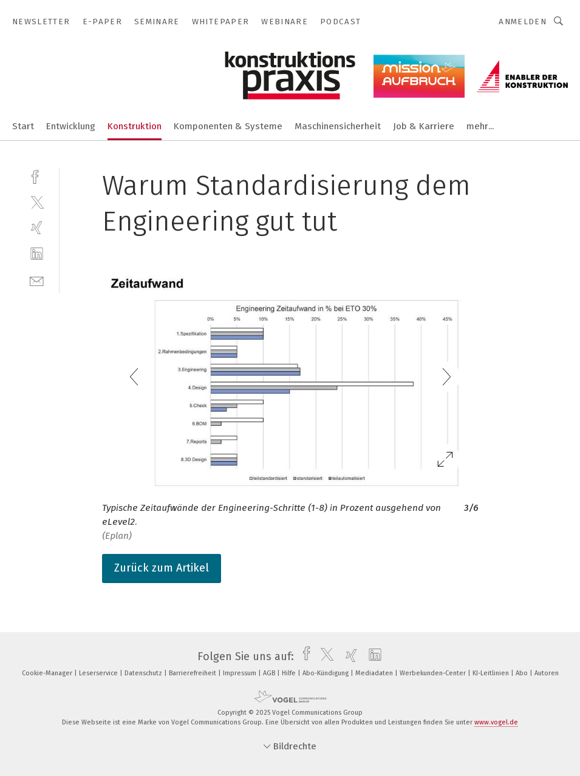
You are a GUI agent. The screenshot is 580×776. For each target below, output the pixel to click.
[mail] (36, 280)
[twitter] (36, 201)
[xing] (36, 227)
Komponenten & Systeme (228, 126)
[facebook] (36, 175)
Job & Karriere (423, 126)
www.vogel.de (496, 722)
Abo (523, 673)
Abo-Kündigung (326, 673)
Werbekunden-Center (434, 673)
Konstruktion (134, 126)
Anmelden (523, 21)
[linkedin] (36, 253)
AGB (270, 673)
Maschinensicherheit (338, 126)
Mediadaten (375, 673)
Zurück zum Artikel (161, 568)
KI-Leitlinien (492, 673)
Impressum (240, 673)
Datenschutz (144, 673)
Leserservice (99, 673)
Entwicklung (70, 126)
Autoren (546, 673)
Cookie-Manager (48, 673)
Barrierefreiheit (193, 673)
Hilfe (290, 673)
